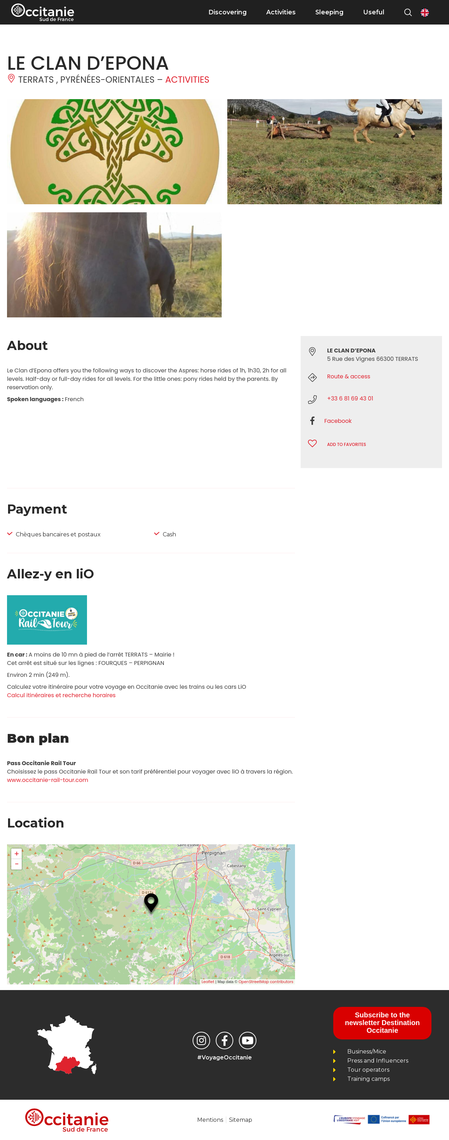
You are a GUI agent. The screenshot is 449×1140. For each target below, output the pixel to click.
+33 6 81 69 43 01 (350, 398)
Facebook (337, 421)
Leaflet (208, 981)
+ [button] (16, 854)
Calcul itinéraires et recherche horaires (61, 695)
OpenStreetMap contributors (266, 981)
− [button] (16, 864)
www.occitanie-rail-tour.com (47, 780)
